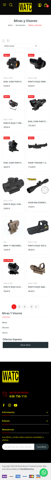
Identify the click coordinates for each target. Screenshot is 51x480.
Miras (4, 322)
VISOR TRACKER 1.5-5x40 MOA (37, 162)
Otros (5, 332)
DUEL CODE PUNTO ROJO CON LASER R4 (13, 162)
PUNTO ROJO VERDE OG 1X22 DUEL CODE (37, 81)
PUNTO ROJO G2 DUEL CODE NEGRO (13, 287)
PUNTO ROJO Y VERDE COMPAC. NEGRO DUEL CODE (13, 123)
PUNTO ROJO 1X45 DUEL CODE (13, 204)
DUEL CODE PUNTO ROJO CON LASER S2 (37, 121)
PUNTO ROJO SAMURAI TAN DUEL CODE (37, 287)
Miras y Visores (12, 313)
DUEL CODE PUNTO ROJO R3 (13, 81)
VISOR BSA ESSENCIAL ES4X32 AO (37, 202)
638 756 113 (18, 396)
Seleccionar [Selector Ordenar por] (21, 46)
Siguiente (36, 307)
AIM (5, 242)
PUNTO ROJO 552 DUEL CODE (37, 245)
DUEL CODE (8, 78)
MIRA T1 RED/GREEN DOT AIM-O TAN (13, 245)
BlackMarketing (27, 469)
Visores (5, 327)
